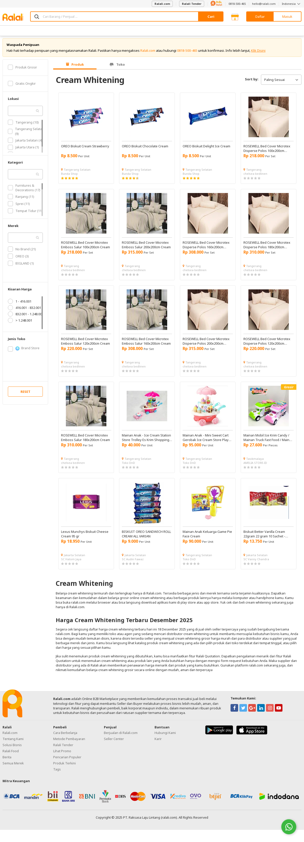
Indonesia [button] (291, 4)
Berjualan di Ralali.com (121, 735)
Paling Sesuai (281, 82)
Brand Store (24, 351)
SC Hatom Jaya (71, 562)
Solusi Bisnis (12, 748)
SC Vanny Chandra (256, 562)
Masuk (287, 16)
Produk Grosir (22, 70)
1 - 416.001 (19, 304)
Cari (210, 16)
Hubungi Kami (165, 735)
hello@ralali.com (264, 4)
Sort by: (251, 82)
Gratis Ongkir (22, 86)
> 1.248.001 (20, 323)
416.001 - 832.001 (24, 310)
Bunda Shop (69, 176)
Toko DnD (128, 465)
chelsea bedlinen (255, 176)
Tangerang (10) (23, 125)
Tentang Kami (13, 742)
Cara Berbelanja (65, 735)
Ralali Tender (191, 4)
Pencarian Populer (67, 760)
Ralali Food (11, 754)
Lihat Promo (62, 754)
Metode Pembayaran (69, 742)
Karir (158, 742)
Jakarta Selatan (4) (25, 143)
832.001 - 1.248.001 (26, 316)
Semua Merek (13, 766)
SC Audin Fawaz (133, 562)
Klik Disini (258, 53)
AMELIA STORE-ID (255, 465)
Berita (7, 760)
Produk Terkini (64, 766)
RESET (25, 394)
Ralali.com (162, 4)
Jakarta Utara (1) (23, 150)
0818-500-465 (237, 4)
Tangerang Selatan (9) (26, 134)
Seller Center (114, 742)
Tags (57, 772)
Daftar (260, 16)
